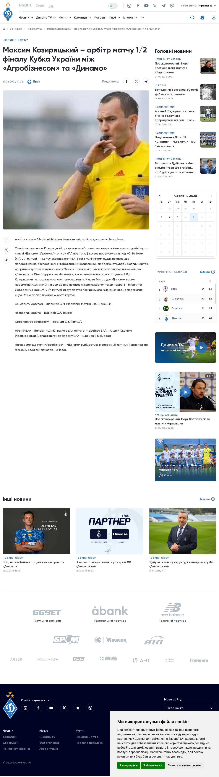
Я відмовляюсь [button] (152, 765)
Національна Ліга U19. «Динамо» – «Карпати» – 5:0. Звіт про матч (175, 142)
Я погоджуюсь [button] (129, 765)
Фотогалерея (49, 744)
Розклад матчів (87, 738)
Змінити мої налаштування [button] (184, 765)
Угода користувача (17, 763)
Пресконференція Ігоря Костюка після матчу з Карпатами (182, 422)
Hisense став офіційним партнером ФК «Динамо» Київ (103, 565)
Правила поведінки (89, 744)
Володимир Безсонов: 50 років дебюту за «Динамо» (174, 92)
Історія (160, 85)
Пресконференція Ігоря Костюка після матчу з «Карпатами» (172, 68)
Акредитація (48, 750)
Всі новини (16, 28)
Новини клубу (34, 28)
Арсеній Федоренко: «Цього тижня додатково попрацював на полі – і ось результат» (175, 116)
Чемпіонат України (168, 59)
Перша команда (166, 415)
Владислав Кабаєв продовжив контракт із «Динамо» (33, 565)
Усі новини (10, 738)
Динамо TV (47, 738)
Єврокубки (10, 744)
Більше (207, 272)
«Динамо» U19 (165, 107)
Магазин (100, 17)
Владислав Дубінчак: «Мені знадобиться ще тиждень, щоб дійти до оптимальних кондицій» (174, 168)
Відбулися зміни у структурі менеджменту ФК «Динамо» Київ (181, 565)
